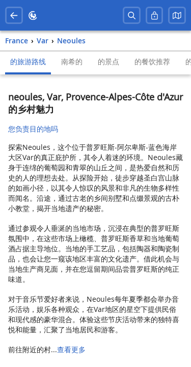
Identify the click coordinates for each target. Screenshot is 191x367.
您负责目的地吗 (33, 129)
